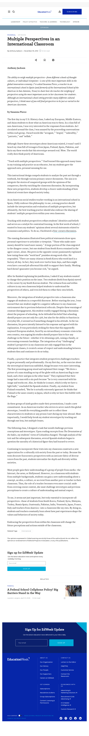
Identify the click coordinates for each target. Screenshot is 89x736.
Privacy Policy (21, 718)
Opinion (76, 22)
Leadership (15, 22)
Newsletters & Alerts (47, 693)
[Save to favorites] (44, 60)
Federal (11, 35)
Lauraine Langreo (13, 598)
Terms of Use (11, 718)
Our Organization (46, 662)
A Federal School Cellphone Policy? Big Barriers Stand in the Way (32, 591)
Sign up (61, 643)
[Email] (31, 642)
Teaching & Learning (48, 22)
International (26, 531)
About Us (44, 658)
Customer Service (67, 670)
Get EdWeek (45, 684)
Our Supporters (45, 674)
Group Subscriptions (47, 696)
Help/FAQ (64, 666)
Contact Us (65, 658)
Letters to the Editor (68, 662)
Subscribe (72, 13)
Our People (44, 670)
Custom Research (68, 709)
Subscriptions (45, 689)
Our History (44, 666)
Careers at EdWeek (47, 678)
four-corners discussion (64, 230)
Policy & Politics (30, 22)
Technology (65, 22)
